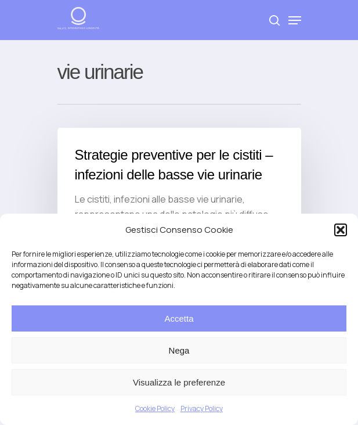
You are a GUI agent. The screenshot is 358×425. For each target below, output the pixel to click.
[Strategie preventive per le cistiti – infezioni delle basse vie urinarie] (179, 191)
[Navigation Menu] (294, 20)
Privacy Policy (201, 408)
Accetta (178, 318)
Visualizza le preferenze (179, 382)
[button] (340, 230)
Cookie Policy (155, 408)
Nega (179, 350)
